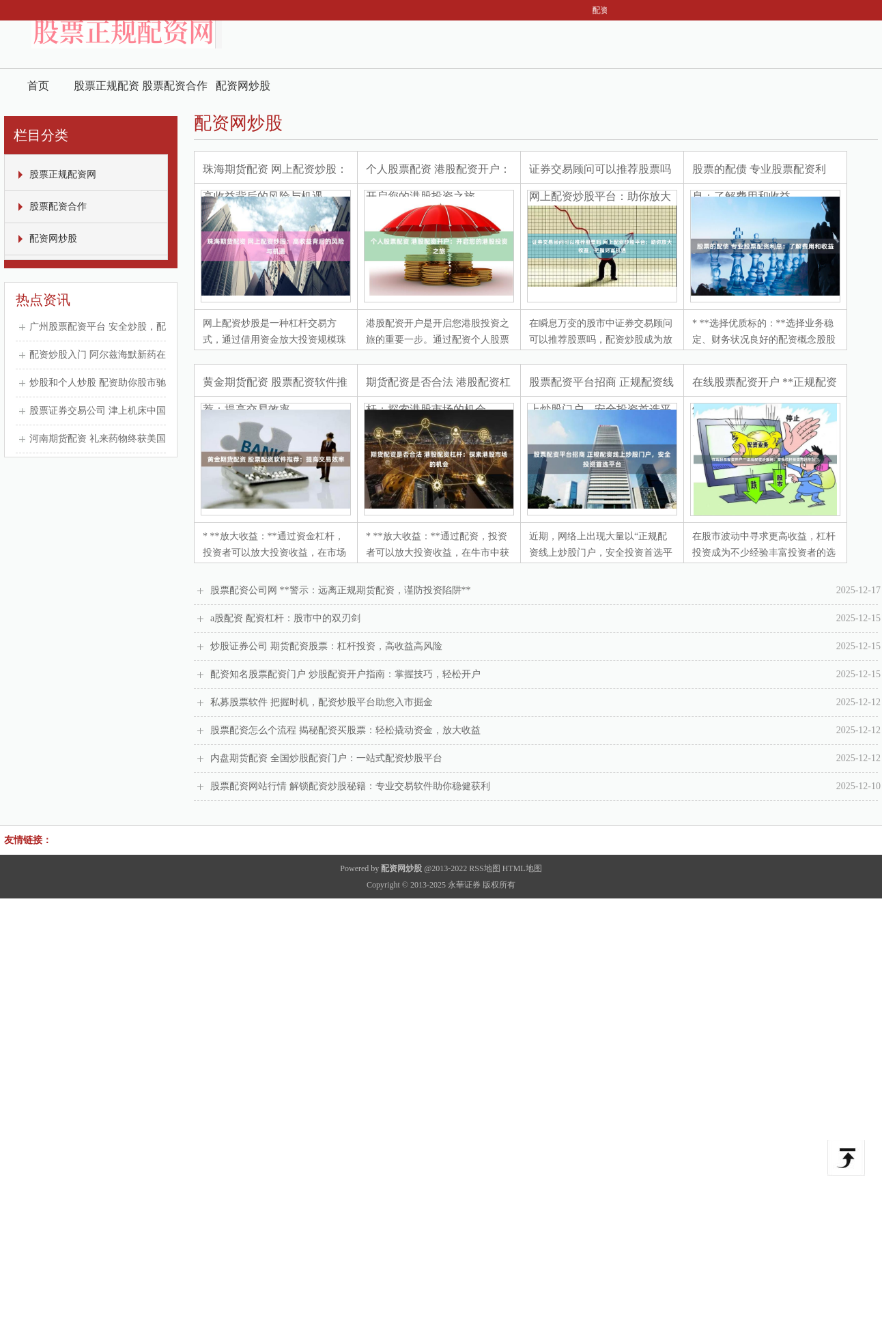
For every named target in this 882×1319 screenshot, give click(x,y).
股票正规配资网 (106, 91)
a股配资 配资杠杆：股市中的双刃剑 (545, 618)
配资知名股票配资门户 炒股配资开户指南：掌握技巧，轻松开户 (545, 674)
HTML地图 (522, 868)
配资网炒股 (243, 85)
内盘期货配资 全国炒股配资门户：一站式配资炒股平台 (545, 758)
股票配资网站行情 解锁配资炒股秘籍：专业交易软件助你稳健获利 (545, 786)
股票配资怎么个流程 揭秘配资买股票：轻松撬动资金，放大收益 (545, 730)
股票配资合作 (175, 85)
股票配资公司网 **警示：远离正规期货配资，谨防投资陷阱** (545, 590)
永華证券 (464, 885)
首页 (38, 85)
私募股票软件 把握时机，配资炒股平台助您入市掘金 (545, 702)
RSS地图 (484, 868)
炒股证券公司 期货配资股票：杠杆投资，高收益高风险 (545, 646)
